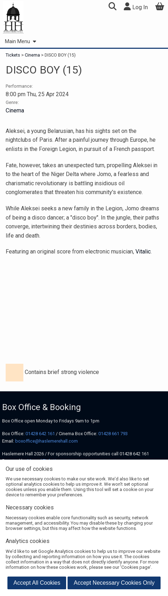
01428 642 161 (40, 433)
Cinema (32, 55)
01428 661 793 (113, 433)
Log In (136, 6)
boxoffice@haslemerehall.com (46, 441)
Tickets (13, 55)
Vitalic (143, 251)
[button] (112, 7)
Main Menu (20, 42)
